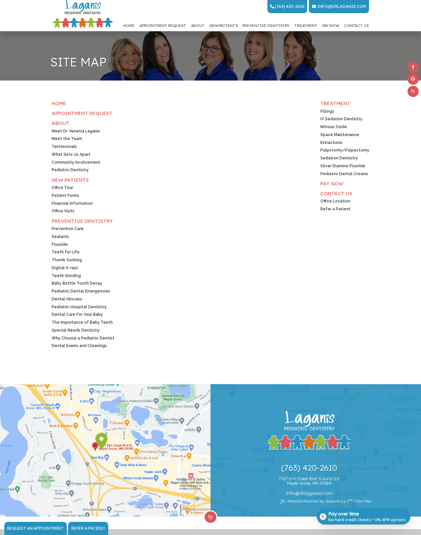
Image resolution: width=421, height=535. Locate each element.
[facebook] (413, 67)
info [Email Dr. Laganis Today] (322, 6)
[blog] (413, 91)
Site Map (363, 501)
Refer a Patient (88, 528)
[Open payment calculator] (363, 515)
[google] (413, 79)
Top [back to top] (210, 516)
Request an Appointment (35, 528)
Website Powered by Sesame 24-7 (316, 501)
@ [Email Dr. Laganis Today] (297, 493)
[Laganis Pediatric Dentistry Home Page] (82, 14)
